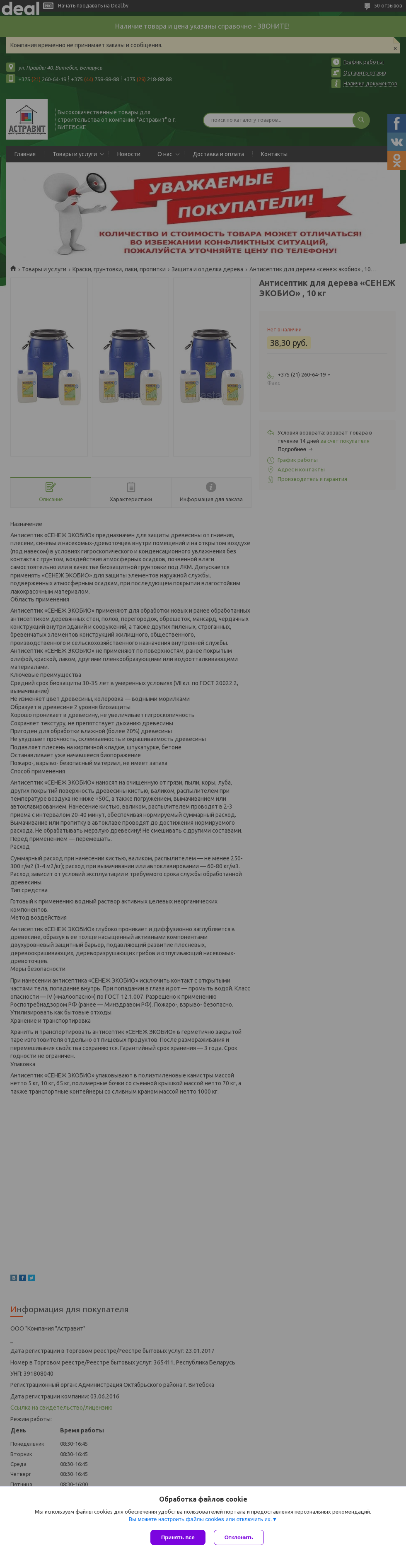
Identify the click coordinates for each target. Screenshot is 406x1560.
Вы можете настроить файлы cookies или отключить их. (200, 1519)
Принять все (178, 1537)
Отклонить (239, 1537)
